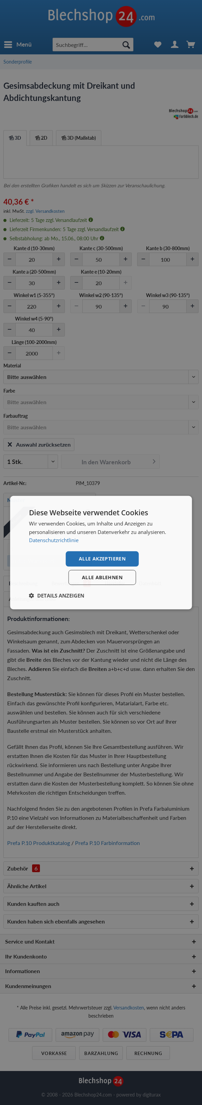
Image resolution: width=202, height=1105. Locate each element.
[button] (56, 595)
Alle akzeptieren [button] (102, 558)
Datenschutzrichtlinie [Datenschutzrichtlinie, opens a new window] (53, 540)
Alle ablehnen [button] (102, 577)
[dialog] (101, 552)
